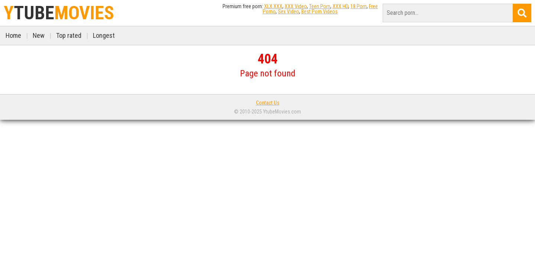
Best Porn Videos (319, 11)
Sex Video (288, 11)
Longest (104, 35)
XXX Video (296, 6)
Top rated (68, 35)
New (39, 35)
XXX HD (340, 6)
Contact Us (267, 103)
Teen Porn (319, 6)
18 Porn (358, 6)
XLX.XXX (273, 6)
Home (13, 35)
